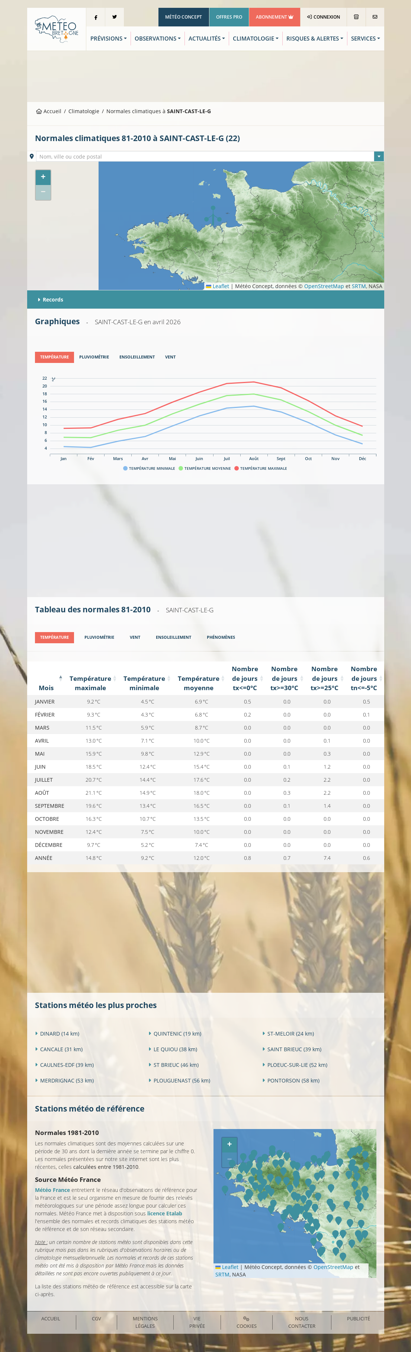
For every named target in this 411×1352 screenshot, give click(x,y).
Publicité (358, 1318)
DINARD (57, 1033)
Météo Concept (183, 17)
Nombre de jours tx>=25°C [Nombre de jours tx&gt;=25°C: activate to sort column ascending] (324, 678)
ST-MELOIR (288, 1033)
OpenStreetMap (324, 286)
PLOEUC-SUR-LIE (294, 1064)
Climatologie (83, 111)
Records (50, 299)
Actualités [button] (205, 38)
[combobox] (210, 156)
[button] (213, 215)
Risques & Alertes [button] (312, 38)
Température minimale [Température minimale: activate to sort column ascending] (144, 683)
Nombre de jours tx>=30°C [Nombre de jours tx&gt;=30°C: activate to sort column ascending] (284, 678)
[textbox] (210, 157)
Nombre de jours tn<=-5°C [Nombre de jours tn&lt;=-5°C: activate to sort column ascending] (363, 678)
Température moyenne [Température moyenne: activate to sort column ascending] (198, 683)
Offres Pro (229, 17)
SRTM (359, 286)
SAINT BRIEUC (291, 1048)
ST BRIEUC (173, 1064)
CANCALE (59, 1048)
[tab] (54, 357)
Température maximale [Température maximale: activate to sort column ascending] (90, 683)
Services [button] (363, 38)
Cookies (247, 1322)
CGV (96, 1318)
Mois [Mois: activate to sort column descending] (46, 687)
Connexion (323, 17)
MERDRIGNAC (64, 1080)
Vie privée (197, 1322)
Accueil (48, 111)
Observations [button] (155, 38)
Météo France (52, 1189)
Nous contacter (301, 1322)
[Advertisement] (205, 75)
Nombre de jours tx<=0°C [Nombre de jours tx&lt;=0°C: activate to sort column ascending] (244, 678)
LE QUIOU (172, 1048)
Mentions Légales (145, 1322)
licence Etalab (164, 1213)
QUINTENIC (174, 1033)
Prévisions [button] (106, 38)
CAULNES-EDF (64, 1064)
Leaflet (217, 286)
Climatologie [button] (253, 38)
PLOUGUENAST (179, 1080)
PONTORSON (291, 1080)
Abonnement (274, 17)
